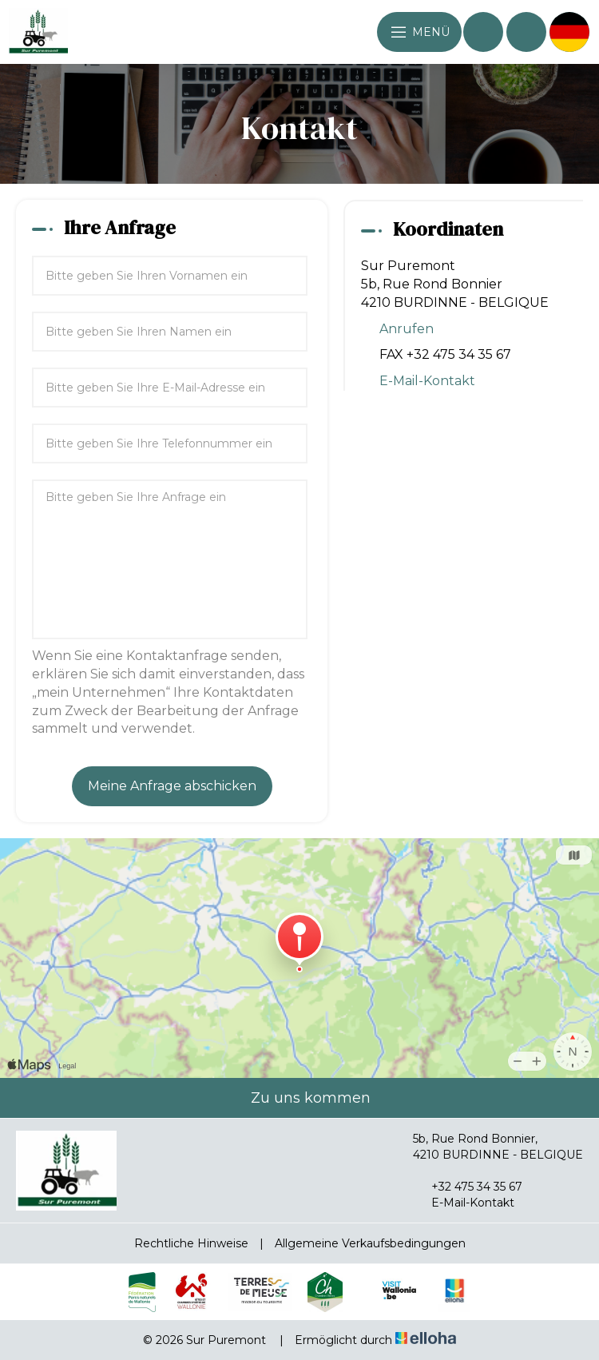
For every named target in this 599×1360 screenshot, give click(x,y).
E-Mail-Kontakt (427, 380)
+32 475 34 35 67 (467, 1186)
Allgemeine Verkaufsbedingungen (370, 1243)
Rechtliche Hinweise (191, 1243)
